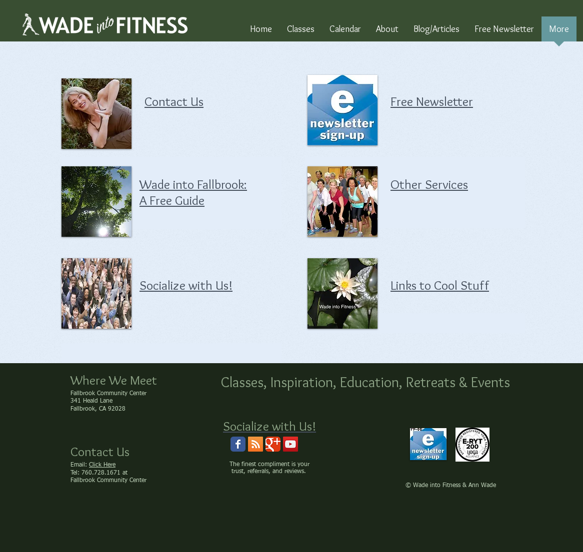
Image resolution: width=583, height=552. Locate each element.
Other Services (429, 184)
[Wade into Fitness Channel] (290, 444)
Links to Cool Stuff (439, 285)
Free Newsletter (431, 101)
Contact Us (174, 101)
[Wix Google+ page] (273, 444)
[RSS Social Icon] (255, 444)
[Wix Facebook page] (238, 444)
